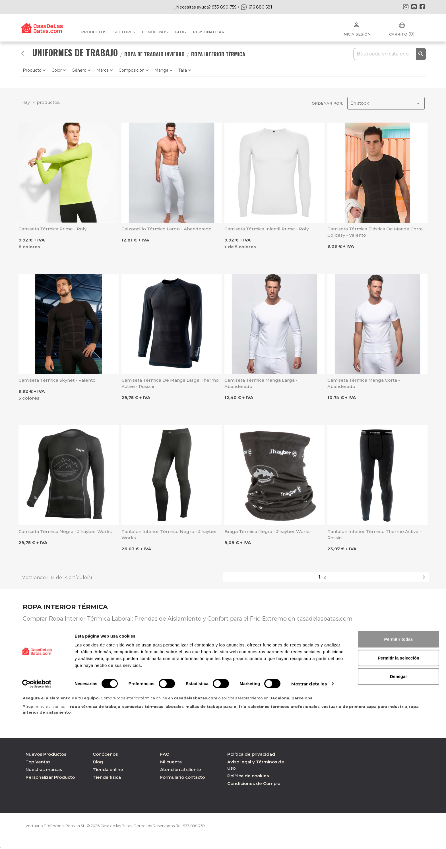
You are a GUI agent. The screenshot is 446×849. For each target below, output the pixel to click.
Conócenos (155, 32)
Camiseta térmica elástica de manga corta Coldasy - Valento (375, 232)
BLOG (180, 32)
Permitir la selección (398, 811)
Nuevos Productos (46, 754)
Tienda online (108, 769)
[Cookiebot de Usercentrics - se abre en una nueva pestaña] (37, 838)
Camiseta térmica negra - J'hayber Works (65, 531)
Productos (94, 32)
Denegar (398, 830)
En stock (386, 103)
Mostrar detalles (309, 837)
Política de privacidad (251, 754)
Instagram (405, 6)
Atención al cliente (180, 769)
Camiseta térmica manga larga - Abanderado (261, 383)
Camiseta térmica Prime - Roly (52, 229)
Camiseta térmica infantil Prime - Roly (266, 229)
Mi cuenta (171, 762)
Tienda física (107, 777)
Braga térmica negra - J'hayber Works (267, 531)
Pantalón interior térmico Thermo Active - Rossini (374, 534)
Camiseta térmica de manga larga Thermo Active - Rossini (170, 383)
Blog (98, 762)
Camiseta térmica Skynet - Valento (57, 380)
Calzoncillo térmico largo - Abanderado (166, 229)
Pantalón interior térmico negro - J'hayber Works (169, 534)
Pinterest (413, 6)
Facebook (422, 6)
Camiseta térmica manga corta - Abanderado (363, 383)
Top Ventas (38, 762)
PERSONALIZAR (208, 32)
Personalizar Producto (50, 777)
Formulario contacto (182, 777)
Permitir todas (398, 793)
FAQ (165, 754)
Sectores (124, 32)
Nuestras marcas (44, 769)
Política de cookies (248, 775)
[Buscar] (390, 54)
